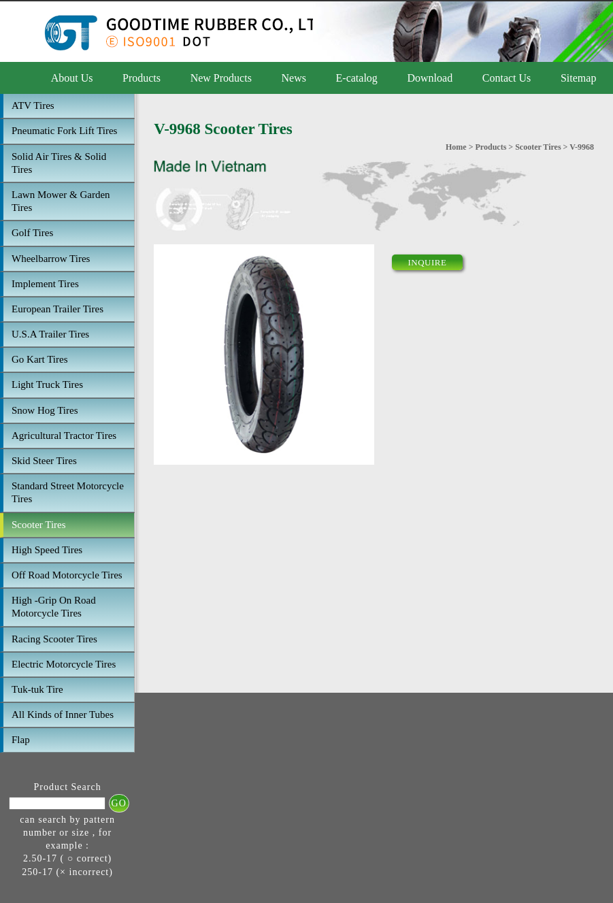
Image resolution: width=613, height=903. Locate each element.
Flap (21, 739)
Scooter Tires (39, 524)
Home (456, 147)
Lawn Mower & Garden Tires (61, 201)
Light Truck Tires (47, 384)
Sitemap (578, 78)
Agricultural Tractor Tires (64, 435)
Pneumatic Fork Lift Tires (64, 130)
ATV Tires (33, 105)
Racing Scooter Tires (54, 639)
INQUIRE (427, 262)
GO (119, 803)
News (294, 78)
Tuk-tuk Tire (37, 689)
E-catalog (357, 78)
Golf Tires (32, 232)
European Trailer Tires (57, 308)
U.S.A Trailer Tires (50, 334)
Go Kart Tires (40, 359)
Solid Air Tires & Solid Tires (59, 163)
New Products (221, 78)
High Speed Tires (47, 549)
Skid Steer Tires (44, 460)
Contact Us (506, 78)
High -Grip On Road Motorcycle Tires (54, 607)
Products (141, 78)
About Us (72, 78)
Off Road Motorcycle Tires (67, 575)
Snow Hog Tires (45, 410)
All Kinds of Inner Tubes (63, 714)
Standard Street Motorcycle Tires (68, 492)
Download (429, 78)
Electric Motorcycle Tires (64, 664)
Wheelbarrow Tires (51, 258)
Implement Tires (45, 283)
